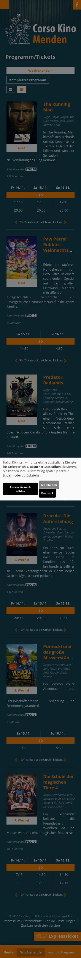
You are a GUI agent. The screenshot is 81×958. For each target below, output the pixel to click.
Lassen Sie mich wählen (20, 489)
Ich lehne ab (49, 485)
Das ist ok (47, 493)
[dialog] (40, 479)
